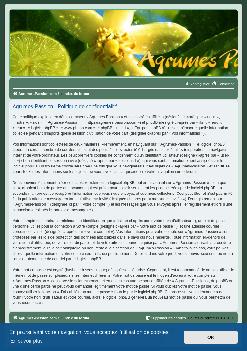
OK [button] (211, 337)
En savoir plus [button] (26, 341)
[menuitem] (223, 84)
